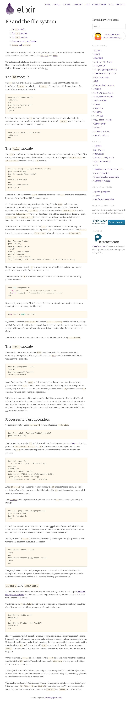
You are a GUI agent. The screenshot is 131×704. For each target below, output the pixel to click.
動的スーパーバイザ (102, 162)
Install (57, 5)
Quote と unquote (102, 192)
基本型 (97, 54)
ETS (96, 165)
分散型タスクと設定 (102, 181)
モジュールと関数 (101, 77)
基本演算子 (98, 58)
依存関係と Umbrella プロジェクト (108, 169)
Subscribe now (116, 222)
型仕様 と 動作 (100, 124)
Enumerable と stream (104, 85)
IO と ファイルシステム (103, 93)
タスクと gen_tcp (101, 173)
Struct (97, 104)
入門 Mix (98, 146)
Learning (77, 5)
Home (47, 5)
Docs (87, 5)
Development (99, 5)
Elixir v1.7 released (109, 19)
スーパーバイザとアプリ (104, 158)
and (21, 45)
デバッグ (98, 127)
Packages (121, 5)
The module (18, 29)
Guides (66, 5)
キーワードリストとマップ (105, 74)
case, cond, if (99, 66)
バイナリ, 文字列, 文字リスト (105, 70)
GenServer (99, 154)
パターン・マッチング (103, 62)
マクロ (97, 196)
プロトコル (98, 108)
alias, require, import (103, 97)
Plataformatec (98, 246)
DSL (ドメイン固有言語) (104, 199)
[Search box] (109, 26)
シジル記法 (98, 116)
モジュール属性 (100, 100)
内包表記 (98, 112)
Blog (111, 5)
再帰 (96, 81)
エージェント (99, 150)
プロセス (98, 89)
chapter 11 (74, 439)
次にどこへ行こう (101, 135)
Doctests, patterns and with (106, 177)
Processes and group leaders (24, 41)
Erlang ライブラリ (102, 131)
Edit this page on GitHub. (53, 691)
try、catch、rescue (103, 120)
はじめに (98, 50)
